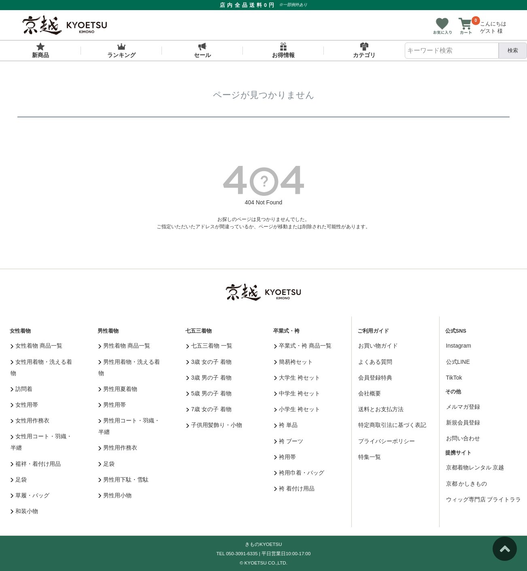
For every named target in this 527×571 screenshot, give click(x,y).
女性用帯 (24, 404)
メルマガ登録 (463, 406)
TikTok (454, 377)
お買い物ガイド (378, 345)
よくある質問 (375, 362)
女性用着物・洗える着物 (41, 367)
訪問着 (22, 389)
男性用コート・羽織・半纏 (129, 426)
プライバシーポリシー (386, 441)
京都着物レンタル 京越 (475, 467)
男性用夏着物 (118, 389)
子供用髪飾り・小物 (214, 425)
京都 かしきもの (466, 483)
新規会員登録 (463, 422)
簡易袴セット (293, 362)
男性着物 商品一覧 (124, 345)
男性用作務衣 (118, 447)
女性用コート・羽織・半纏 (41, 442)
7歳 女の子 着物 (209, 409)
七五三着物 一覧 (209, 345)
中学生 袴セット (297, 393)
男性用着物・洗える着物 (129, 367)
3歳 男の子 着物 (209, 377)
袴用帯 (285, 457)
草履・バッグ (30, 495)
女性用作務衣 (30, 420)
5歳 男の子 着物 (209, 393)
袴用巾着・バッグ (299, 472)
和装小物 (24, 511)
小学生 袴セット (297, 409)
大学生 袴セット (297, 377)
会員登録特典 (375, 377)
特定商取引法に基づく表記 (392, 425)
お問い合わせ (463, 438)
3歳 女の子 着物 (209, 362)
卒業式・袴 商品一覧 (303, 345)
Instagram (458, 345)
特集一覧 (369, 457)
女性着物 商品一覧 (36, 345)
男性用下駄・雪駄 (123, 479)
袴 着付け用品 (294, 488)
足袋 (19, 479)
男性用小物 (115, 495)
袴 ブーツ (288, 441)
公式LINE (458, 362)
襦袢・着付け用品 (36, 464)
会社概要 (369, 393)
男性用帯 (112, 404)
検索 (513, 50)
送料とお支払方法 (381, 409)
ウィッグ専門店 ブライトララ (483, 499)
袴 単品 (286, 425)
